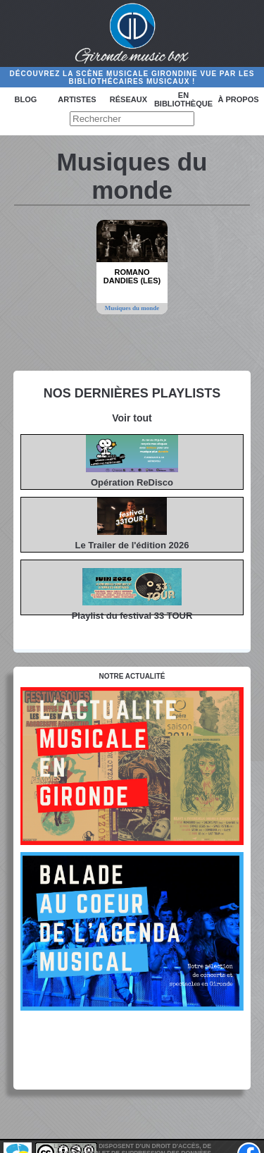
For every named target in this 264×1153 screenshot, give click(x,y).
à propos (238, 99)
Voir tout (132, 418)
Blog (26, 99)
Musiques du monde (132, 308)
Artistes (77, 99)
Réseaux (128, 99)
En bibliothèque (183, 99)
